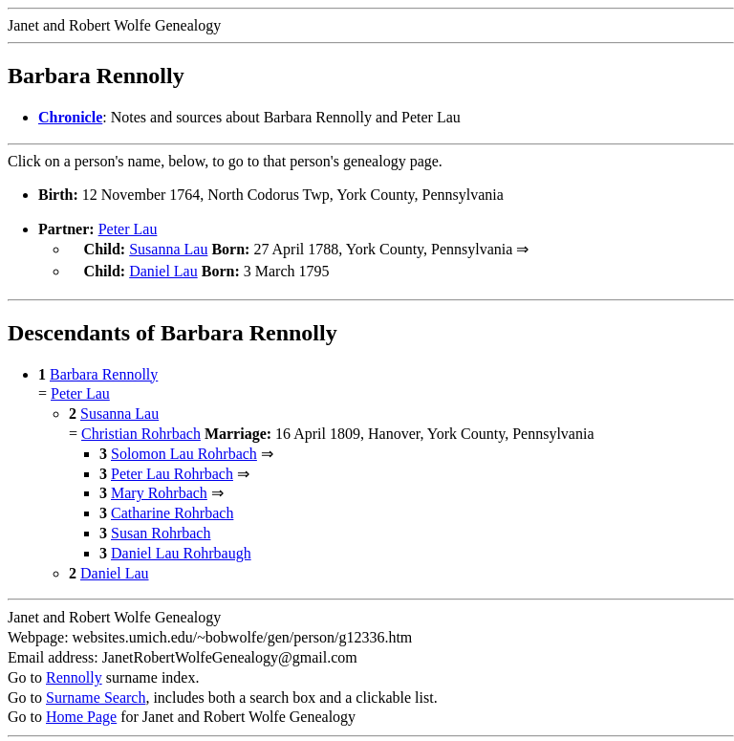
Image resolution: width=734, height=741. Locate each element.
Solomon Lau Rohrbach (184, 450)
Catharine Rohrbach (172, 509)
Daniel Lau (163, 269)
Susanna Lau (168, 249)
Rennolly (74, 673)
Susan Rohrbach (160, 529)
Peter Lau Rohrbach (172, 470)
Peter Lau (128, 229)
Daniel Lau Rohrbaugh (181, 549)
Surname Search (95, 694)
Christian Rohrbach (141, 430)
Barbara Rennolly (104, 370)
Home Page (81, 713)
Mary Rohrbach (159, 489)
